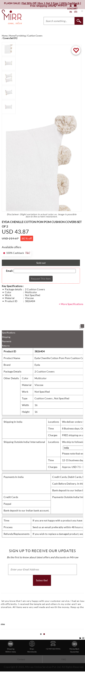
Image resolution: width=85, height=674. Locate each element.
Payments (6, 341)
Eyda (37, 364)
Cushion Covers (44, 398)
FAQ (63, 659)
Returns (6, 345)
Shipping (6, 337)
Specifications (8, 332)
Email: (9, 271)
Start (80, 638)
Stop (83, 638)
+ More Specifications (71, 304)
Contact (21, 659)
